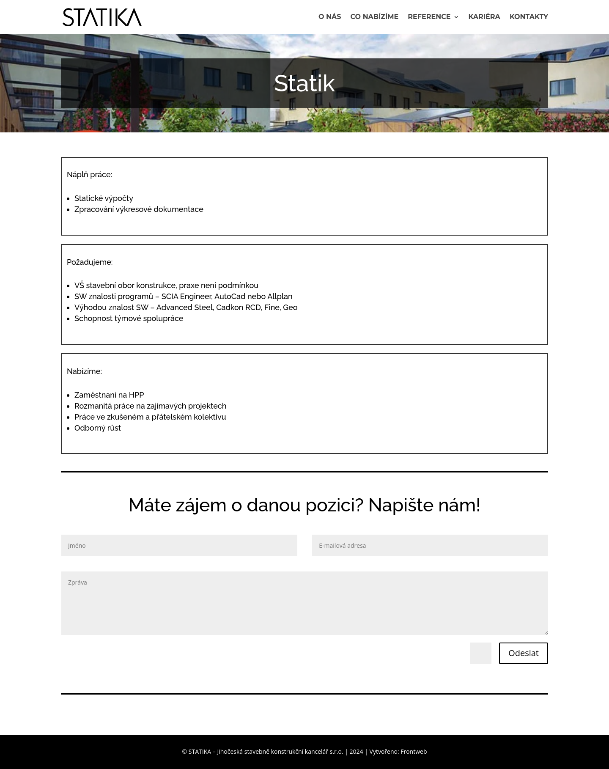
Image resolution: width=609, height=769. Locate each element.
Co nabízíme (375, 17)
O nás (329, 17)
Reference (429, 17)
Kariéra (484, 17)
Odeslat (523, 653)
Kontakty (529, 17)
